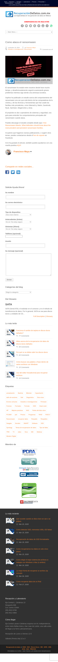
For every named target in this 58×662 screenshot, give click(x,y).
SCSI (23, 649)
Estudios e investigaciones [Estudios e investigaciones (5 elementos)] (28, 402)
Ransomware (28, 49)
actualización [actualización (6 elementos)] (10, 393)
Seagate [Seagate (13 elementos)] (9, 423)
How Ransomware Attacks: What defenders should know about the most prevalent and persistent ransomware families (28, 125)
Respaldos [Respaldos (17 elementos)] (44, 419)
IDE (41, 647)
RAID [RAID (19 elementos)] (40, 415)
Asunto (29, 244)
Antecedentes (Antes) (29, 220)
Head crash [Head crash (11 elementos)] (43, 406)
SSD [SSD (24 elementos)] (42, 423)
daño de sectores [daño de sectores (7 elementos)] (11, 397)
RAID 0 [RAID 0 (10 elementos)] (47, 415)
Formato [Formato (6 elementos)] (27, 406)
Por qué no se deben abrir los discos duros (32, 352)
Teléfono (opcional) (13, 235)
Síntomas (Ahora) (29, 228)
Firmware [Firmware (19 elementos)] (44, 402)
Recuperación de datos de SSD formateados (32, 539)
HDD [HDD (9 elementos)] (34, 406)
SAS (27, 649)
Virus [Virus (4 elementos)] (26, 432)
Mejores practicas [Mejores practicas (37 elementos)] (17, 410)
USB (49, 647)
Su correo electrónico (29, 205)
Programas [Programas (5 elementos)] (32, 415)
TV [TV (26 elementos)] (13, 432)
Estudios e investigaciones (15, 49)
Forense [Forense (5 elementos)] (9, 406)
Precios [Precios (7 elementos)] (22, 415)
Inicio (5, 1)
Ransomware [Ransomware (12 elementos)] (10, 419)
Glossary (49, 316)
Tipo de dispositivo (29, 213)
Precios (34, 1)
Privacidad (41, 1)
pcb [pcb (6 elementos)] (16, 415)
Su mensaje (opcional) (29, 263)
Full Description (39, 316)
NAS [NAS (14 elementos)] (27, 410)
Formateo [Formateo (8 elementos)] (18, 406)
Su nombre (29, 195)
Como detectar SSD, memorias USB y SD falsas (34, 530)
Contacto (17, 3)
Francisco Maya (31, 47)
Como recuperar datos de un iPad (28, 582)
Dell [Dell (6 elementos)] (22, 397)
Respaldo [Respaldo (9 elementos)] (34, 419)
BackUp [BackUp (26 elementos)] (20, 393)
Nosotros (11, 1)
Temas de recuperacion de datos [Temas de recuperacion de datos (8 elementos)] (26, 427)
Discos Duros (35, 647)
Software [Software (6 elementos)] (34, 423)
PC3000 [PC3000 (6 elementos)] (8, 415)
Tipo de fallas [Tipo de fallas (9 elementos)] (43, 427)
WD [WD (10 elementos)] (32, 432)
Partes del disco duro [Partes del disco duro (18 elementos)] (39, 410)
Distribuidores (9, 3)
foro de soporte (39, 135)
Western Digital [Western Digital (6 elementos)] (11, 436)
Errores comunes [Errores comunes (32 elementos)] (11, 402)
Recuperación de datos (13, 647)
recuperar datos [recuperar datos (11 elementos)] (23, 419)
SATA (45, 647)
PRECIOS (33, 649)
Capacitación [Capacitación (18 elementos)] (39, 393)
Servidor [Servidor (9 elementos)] (17, 423)
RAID (24, 647)
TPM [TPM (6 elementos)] (7, 432)
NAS (28, 647)
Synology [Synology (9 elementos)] (9, 427)
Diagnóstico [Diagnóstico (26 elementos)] (30, 397)
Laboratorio (26, 1)
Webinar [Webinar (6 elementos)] (39, 432)
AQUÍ (19, 145)
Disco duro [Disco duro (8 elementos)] (40, 397)
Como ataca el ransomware (20, 42)
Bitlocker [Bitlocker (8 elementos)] (29, 393)
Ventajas (18, 1)
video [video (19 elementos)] (19, 432)
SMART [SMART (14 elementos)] (26, 423)
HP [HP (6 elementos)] (7, 410)
